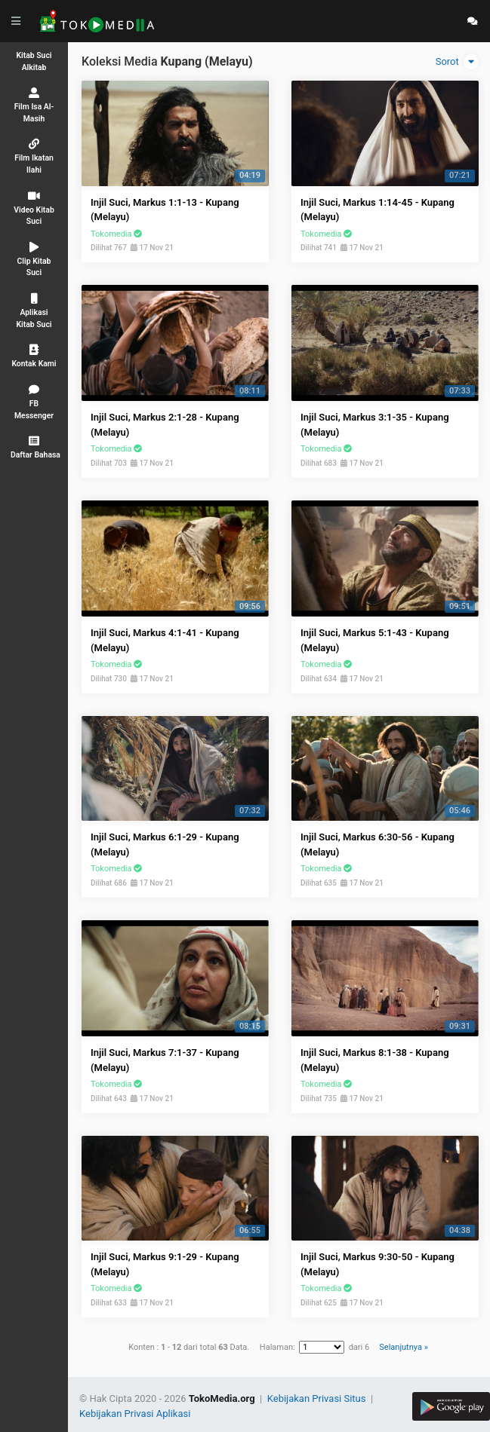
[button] (34, 447)
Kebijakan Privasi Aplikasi (134, 1413)
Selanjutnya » (403, 1347)
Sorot (457, 61)
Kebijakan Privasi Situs (317, 1398)
